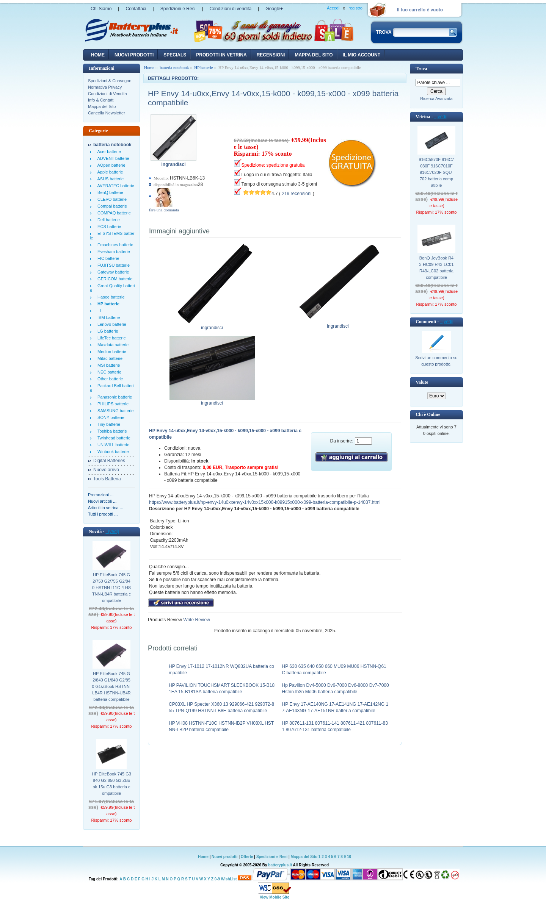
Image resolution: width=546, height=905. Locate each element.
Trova (421, 68)
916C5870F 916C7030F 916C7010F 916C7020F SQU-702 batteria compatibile (436, 172)
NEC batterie (108, 372)
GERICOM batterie (113, 279)
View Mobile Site (274, 897)
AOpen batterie (110, 165)
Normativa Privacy (105, 87)
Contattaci (136, 8)
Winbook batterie (112, 451)
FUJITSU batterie (112, 265)
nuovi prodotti (134, 55)
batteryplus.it (280, 865)
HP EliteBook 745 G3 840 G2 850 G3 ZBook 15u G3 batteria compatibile (111, 784)
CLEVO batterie (111, 199)
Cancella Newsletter (106, 113)
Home (98, 55)
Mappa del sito (314, 55)
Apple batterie (109, 172)
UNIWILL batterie (112, 444)
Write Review (196, 619)
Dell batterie (107, 219)
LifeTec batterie (110, 338)
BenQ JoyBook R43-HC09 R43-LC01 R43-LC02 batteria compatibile (436, 268)
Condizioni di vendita (230, 8)
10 (349, 857)
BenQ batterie (109, 192)
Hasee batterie (110, 297)
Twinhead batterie (112, 438)
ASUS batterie (109, 179)
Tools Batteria (107, 478)
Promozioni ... (100, 494)
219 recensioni (296, 193)
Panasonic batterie (113, 397)
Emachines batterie (114, 244)
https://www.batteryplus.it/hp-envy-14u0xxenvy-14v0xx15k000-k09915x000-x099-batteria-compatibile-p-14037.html (264, 502)
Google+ (274, 8)
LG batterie (106, 331)
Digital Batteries (109, 460)
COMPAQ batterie (113, 213)
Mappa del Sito (102, 106)
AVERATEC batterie (114, 185)
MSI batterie (107, 365)
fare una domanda (164, 210)
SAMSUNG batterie (114, 410)
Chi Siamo (101, 8)
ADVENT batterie (112, 158)
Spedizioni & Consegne (109, 80)
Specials (174, 55)
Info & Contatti (101, 100)
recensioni (271, 55)
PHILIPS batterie (112, 404)
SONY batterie (109, 417)
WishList (229, 879)
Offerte (247, 857)
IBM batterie (107, 317)
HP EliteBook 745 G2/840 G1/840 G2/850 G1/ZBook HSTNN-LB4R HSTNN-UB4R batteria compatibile (111, 686)
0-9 (217, 879)
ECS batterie (108, 226)
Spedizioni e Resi (178, 8)
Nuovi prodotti (224, 857)
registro (355, 8)
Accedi (333, 8)
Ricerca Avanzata (436, 98)
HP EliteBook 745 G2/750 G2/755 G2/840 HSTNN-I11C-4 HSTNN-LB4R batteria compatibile (111, 587)
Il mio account (361, 55)
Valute (422, 382)
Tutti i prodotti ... (103, 514)
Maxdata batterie (112, 344)
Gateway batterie (112, 272)
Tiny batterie (107, 424)
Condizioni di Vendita (107, 93)
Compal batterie (111, 206)
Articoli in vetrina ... (105, 507)
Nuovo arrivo (106, 469)
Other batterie (109, 379)
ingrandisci (212, 325)
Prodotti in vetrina (221, 55)
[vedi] (112, 531)
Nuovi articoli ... (102, 501)
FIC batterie (107, 258)
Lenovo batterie (110, 324)
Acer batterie (108, 151)
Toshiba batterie (111, 431)
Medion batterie (110, 351)
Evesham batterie (112, 251)
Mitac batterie (108, 358)
